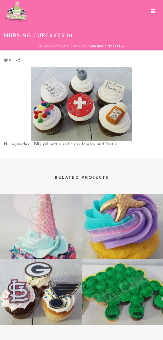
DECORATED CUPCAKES (68, 46)
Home (43, 46)
